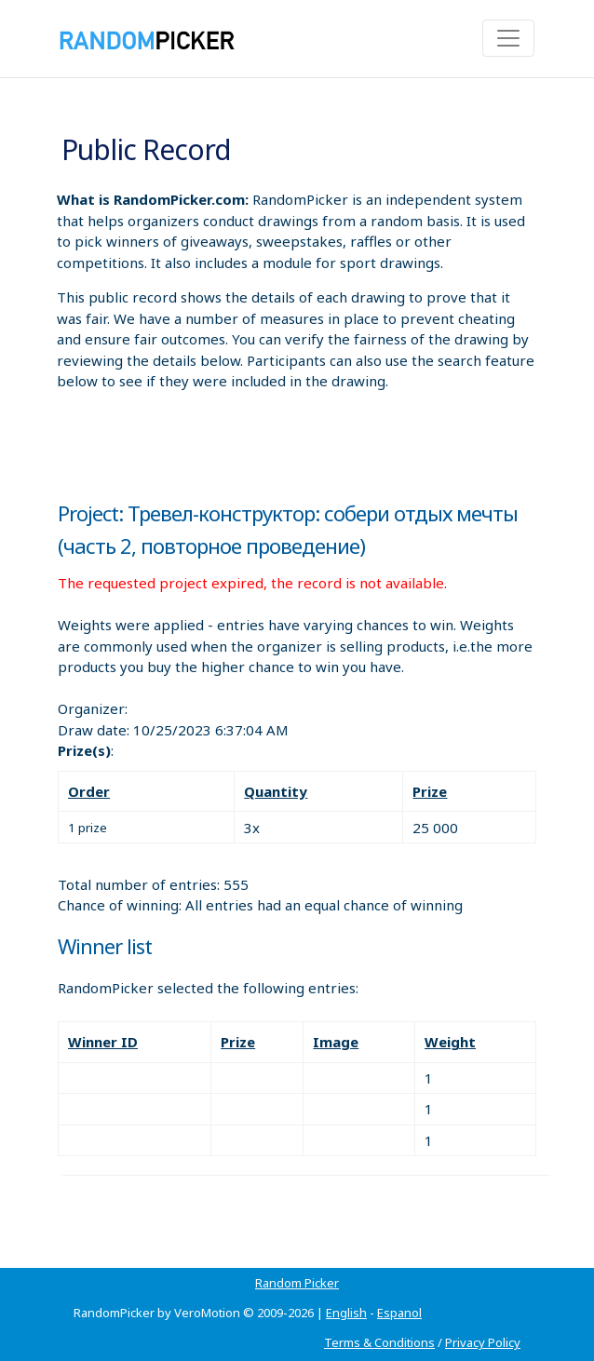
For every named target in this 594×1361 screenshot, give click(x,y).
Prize (429, 791)
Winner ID (103, 1041)
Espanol (399, 1312)
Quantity (275, 791)
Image (335, 1041)
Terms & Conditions (379, 1342)
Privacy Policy (482, 1342)
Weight (450, 1041)
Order (89, 791)
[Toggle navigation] (508, 38)
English (346, 1312)
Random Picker (297, 1282)
